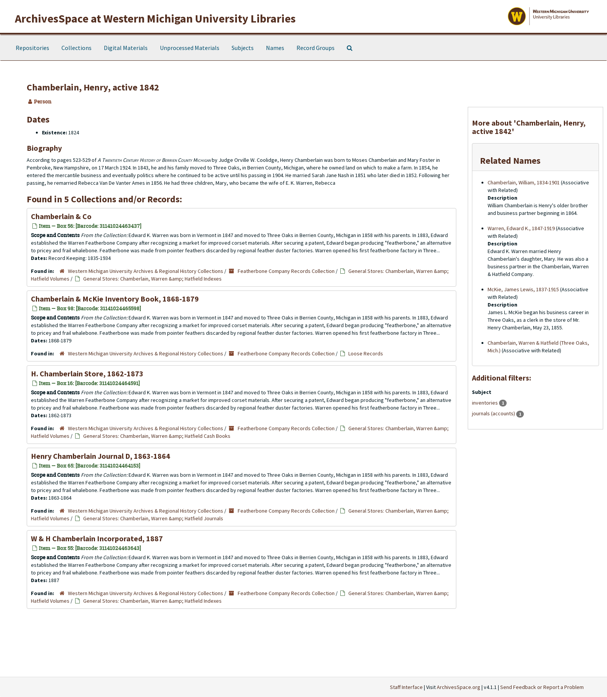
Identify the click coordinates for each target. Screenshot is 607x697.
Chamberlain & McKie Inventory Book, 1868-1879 (115, 298)
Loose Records (365, 353)
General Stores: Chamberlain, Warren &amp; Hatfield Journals (153, 518)
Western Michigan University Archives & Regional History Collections (145, 271)
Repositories (32, 48)
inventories (485, 402)
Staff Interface (406, 687)
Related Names (510, 160)
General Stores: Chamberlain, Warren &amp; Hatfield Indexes (152, 278)
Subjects (243, 48)
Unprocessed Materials (189, 48)
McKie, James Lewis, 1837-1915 (523, 289)
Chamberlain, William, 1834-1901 (524, 182)
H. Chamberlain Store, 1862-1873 (87, 373)
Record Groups (315, 48)
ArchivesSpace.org (458, 687)
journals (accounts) (494, 413)
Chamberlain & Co (61, 216)
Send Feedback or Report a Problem (542, 687)
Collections (76, 48)
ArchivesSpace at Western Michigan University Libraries (155, 18)
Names (275, 48)
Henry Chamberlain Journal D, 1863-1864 (100, 456)
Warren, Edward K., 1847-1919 (521, 228)
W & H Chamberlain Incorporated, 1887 (97, 538)
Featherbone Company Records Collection (286, 271)
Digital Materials (126, 48)
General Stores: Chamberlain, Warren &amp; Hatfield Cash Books (156, 435)
